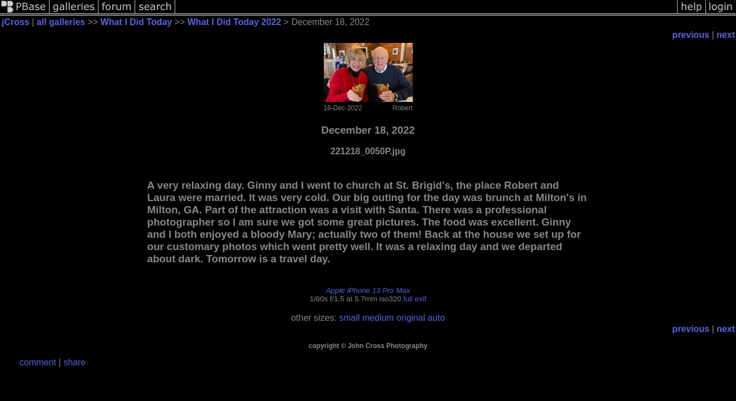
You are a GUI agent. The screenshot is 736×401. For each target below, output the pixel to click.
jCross (15, 22)
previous (690, 35)
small (349, 317)
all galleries (61, 22)
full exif (414, 299)
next (726, 35)
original (411, 317)
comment (37, 362)
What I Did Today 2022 (234, 22)
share (74, 362)
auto (436, 317)
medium (378, 317)
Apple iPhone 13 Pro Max (368, 290)
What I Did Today (136, 22)
